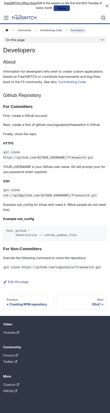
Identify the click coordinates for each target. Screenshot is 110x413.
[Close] (107, 6)
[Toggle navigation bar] (6, 18)
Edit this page (15, 282)
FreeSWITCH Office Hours (20, 3)
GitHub (10, 391)
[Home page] (7, 30)
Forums (10, 355)
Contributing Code (72, 82)
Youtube (11, 332)
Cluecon (11, 385)
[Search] (103, 17)
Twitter (10, 362)
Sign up (62, 8)
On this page (15, 40)
